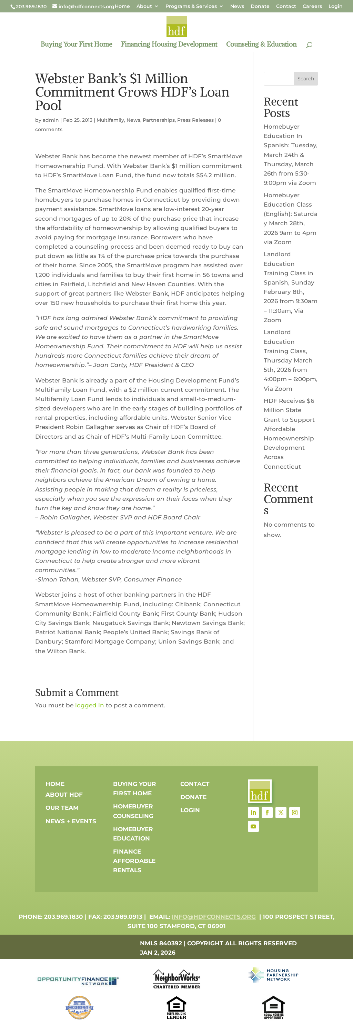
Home (122, 6)
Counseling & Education (261, 45)
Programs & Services (191, 6)
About (144, 6)
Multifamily (110, 120)
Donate (260, 6)
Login (336, 6)
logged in (89, 705)
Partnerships (159, 120)
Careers (312, 6)
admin (51, 120)
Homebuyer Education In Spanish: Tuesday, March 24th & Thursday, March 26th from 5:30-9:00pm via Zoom (290, 154)
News (237, 6)
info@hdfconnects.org (214, 916)
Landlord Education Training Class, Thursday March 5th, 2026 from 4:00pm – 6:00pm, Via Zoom (290, 360)
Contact (286, 6)
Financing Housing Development (169, 45)
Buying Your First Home (76, 45)
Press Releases (195, 120)
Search (305, 79)
